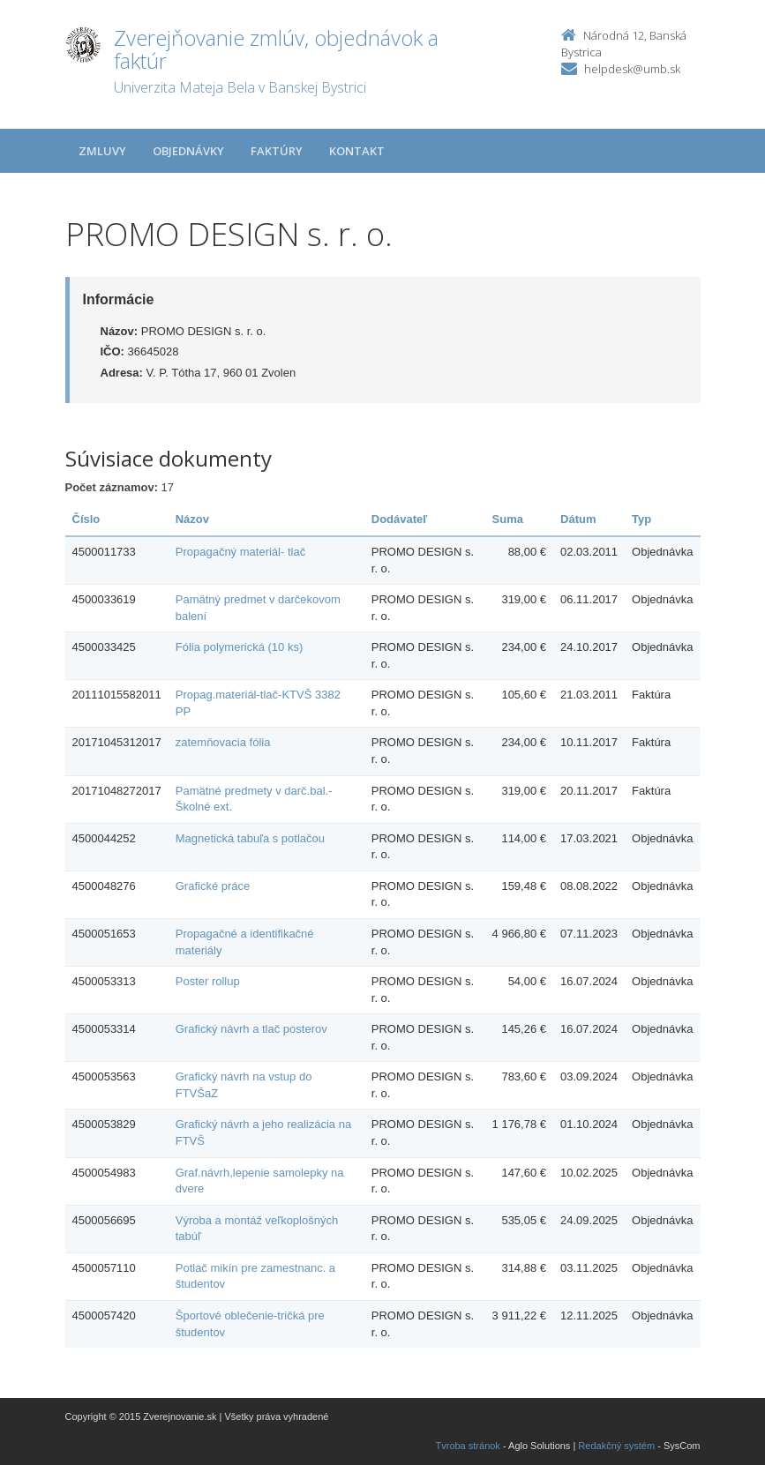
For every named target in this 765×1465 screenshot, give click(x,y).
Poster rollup (208, 981)
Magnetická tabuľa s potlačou (250, 838)
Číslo (86, 519)
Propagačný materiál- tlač (240, 551)
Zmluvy (102, 151)
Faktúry (277, 151)
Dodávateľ (399, 519)
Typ (641, 519)
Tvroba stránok (468, 1445)
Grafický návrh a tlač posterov (251, 1028)
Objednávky (188, 151)
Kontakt (357, 151)
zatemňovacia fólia (223, 742)
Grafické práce (213, 886)
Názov (192, 519)
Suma (507, 519)
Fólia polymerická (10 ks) (240, 647)
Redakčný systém (616, 1445)
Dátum (578, 519)
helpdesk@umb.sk (632, 69)
